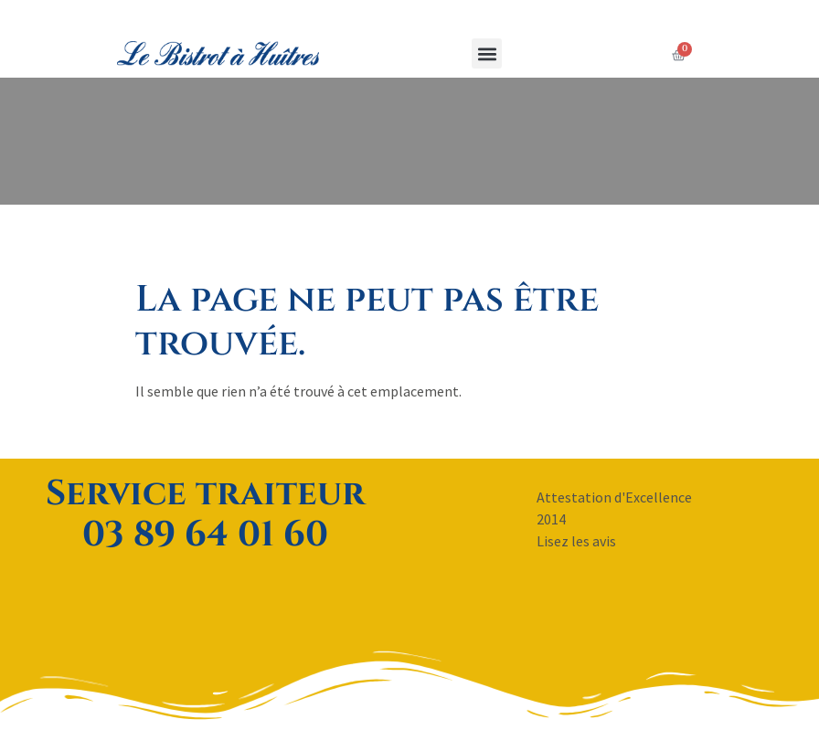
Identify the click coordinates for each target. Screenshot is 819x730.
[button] (485, 53)
